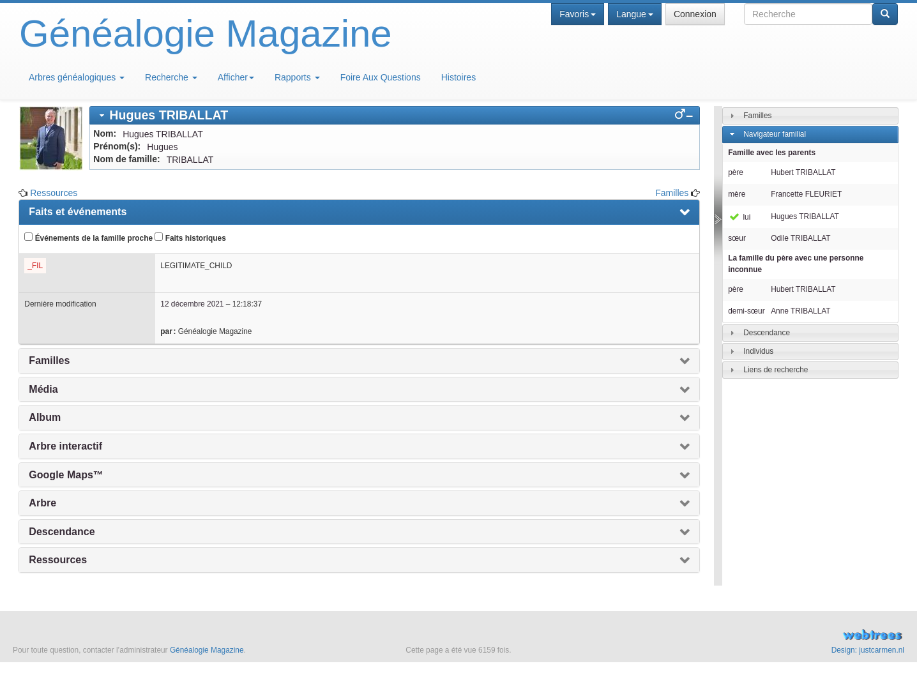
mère (736, 194)
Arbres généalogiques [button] (77, 77)
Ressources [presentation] (58, 559)
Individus (758, 351)
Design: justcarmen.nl (867, 650)
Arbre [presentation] (42, 502)
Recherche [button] (171, 77)
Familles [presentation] (49, 360)
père (735, 172)
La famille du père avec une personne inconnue (795, 264)
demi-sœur (746, 311)
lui (739, 217)
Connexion (695, 14)
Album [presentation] (45, 417)
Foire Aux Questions (380, 77)
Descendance (766, 332)
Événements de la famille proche (88, 237)
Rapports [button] (297, 77)
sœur (737, 238)
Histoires (458, 77)
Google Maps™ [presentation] (66, 474)
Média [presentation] (43, 389)
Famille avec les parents (771, 152)
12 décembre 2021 (192, 304)
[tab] (394, 115)
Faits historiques (190, 237)
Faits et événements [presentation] (77, 211)
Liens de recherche (775, 369)
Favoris (577, 14)
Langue (634, 14)
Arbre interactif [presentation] (65, 446)
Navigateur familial (774, 134)
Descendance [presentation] (62, 531)
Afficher (236, 77)
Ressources (53, 193)
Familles (671, 193)
